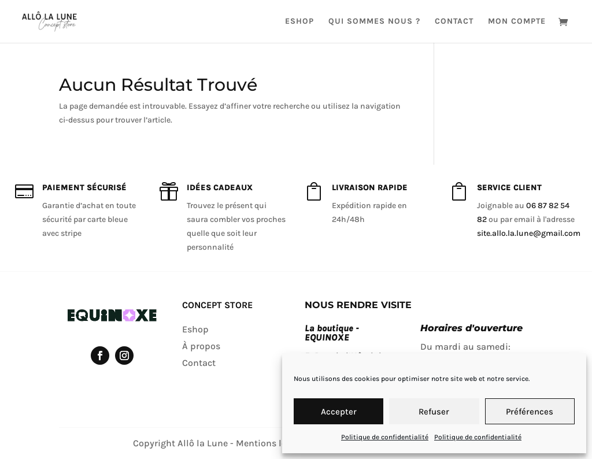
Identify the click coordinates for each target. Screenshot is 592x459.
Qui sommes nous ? (374, 21)
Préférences (529, 411)
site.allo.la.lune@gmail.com (528, 233)
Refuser (434, 411)
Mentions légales (272, 443)
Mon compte (517, 21)
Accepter (339, 411)
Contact (454, 21)
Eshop (299, 21)
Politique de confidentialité (384, 437)
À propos (201, 345)
